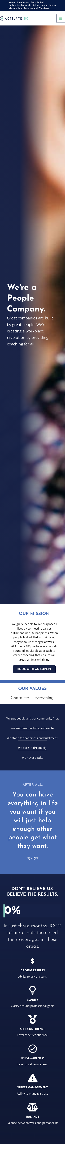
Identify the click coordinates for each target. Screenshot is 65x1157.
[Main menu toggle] (61, 18)
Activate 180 (23, 646)
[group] (32, 910)
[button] (34, 669)
